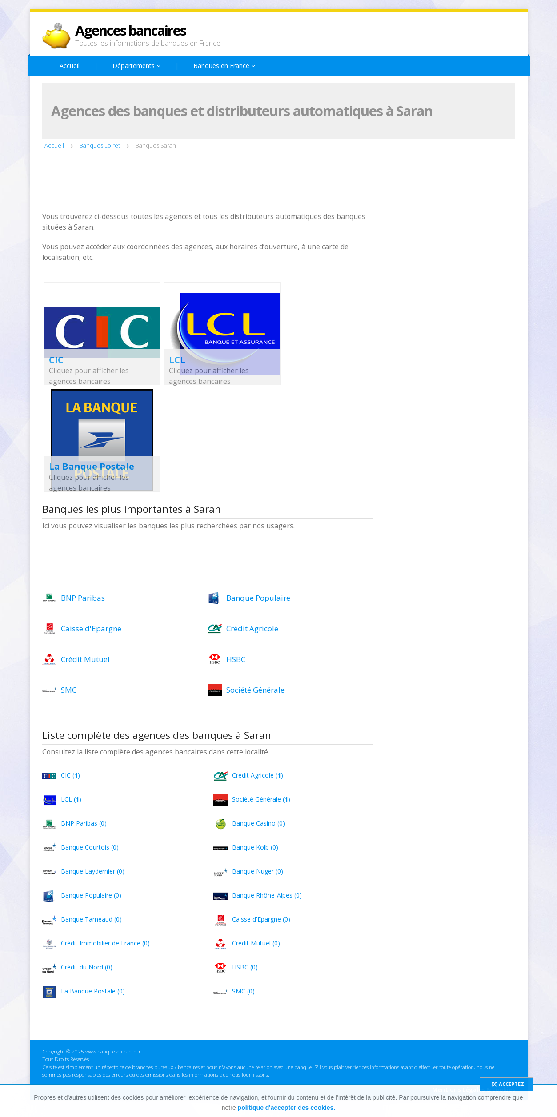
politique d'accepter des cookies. (287, 1107)
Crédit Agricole (252, 628)
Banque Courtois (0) (90, 847)
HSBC (235, 659)
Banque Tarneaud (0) (91, 919)
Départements (136, 65)
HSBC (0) (245, 967)
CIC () (70, 775)
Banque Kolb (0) (255, 847)
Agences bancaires (130, 30)
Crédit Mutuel (85, 659)
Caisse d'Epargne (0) (261, 919)
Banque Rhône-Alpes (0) (267, 895)
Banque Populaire (258, 598)
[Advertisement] (204, 183)
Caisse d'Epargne (91, 628)
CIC (56, 360)
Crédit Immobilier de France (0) (105, 943)
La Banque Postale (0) (93, 991)
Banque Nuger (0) (257, 871)
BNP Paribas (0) (84, 823)
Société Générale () (261, 799)
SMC (68, 690)
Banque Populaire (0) (91, 895)
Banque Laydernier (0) (92, 871)
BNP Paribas (83, 598)
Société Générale (255, 690)
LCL (177, 360)
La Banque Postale (91, 466)
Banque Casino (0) (258, 823)
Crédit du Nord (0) (86, 967)
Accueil (70, 65)
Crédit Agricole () (257, 775)
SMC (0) (243, 991)
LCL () (71, 799)
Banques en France (224, 65)
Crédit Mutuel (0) (256, 943)
